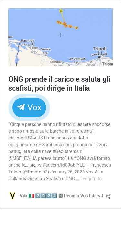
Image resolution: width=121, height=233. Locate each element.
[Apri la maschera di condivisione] (108, 194)
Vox (29, 107)
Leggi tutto (91, 178)
